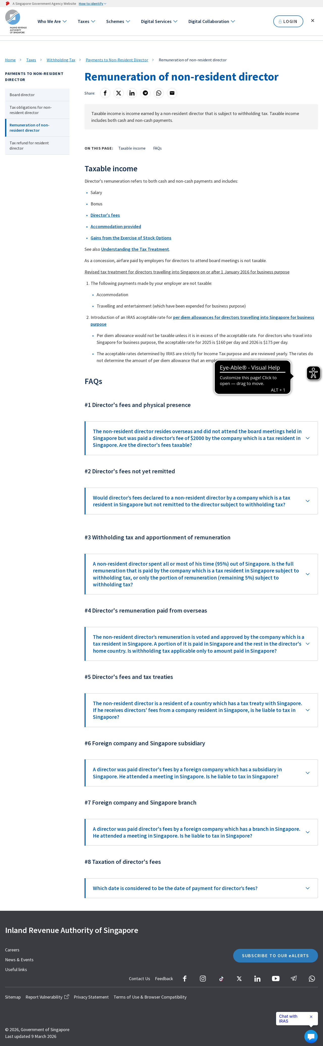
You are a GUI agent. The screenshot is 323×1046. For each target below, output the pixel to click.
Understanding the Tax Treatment (135, 249)
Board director (22, 94)
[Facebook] (105, 93)
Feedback (164, 978)
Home (10, 59)
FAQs (157, 148)
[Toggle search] (312, 20)
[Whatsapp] (159, 93)
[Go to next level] (64, 21)
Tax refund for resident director (29, 145)
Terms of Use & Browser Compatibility (150, 997)
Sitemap (13, 997)
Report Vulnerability (47, 997)
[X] (119, 93)
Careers (12, 950)
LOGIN (288, 21)
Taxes (83, 21)
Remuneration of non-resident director (29, 127)
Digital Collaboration (209, 21)
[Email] (172, 93)
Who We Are (49, 21)
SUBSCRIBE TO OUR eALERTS (275, 955)
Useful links (16, 969)
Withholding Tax (61, 59)
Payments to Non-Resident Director (117, 59)
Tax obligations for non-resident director (31, 110)
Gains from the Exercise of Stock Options (131, 238)
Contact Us (139, 978)
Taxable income (132, 148)
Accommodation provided (116, 226)
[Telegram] (145, 93)
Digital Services (156, 21)
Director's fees (105, 215)
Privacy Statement (91, 997)
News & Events (19, 959)
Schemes (115, 21)
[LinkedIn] (132, 93)
